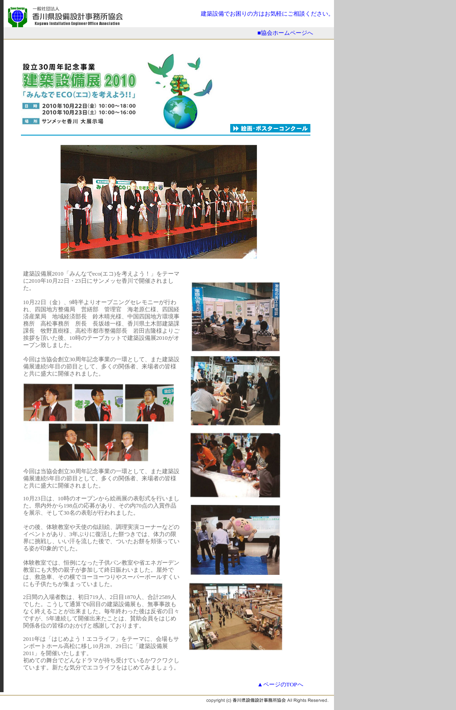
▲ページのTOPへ (280, 684)
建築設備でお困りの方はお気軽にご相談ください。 (267, 13)
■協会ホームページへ (285, 32)
